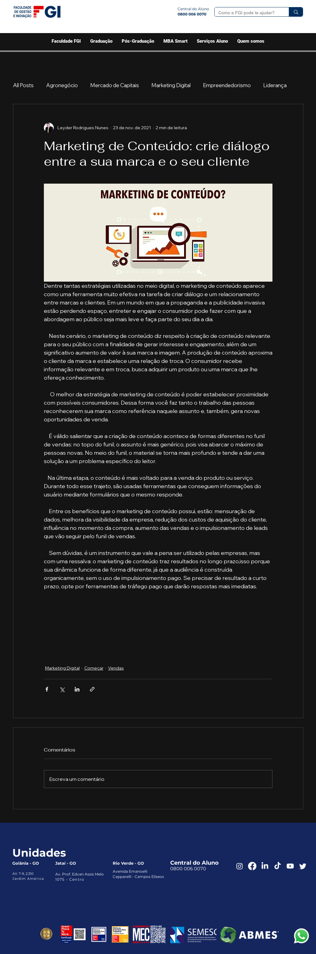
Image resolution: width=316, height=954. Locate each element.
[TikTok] (277, 866)
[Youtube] (290, 866)
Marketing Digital (171, 85)
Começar (93, 668)
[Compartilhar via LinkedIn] (77, 689)
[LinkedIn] (265, 866)
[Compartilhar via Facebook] (47, 689)
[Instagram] (239, 866)
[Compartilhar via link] (92, 689)
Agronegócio (62, 85)
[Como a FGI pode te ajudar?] (247, 13)
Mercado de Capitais (114, 85)
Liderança (275, 85)
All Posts (23, 85)
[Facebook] (252, 866)
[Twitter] (303, 866)
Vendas (116, 668)
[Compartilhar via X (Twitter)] (62, 689)
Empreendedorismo (227, 85)
